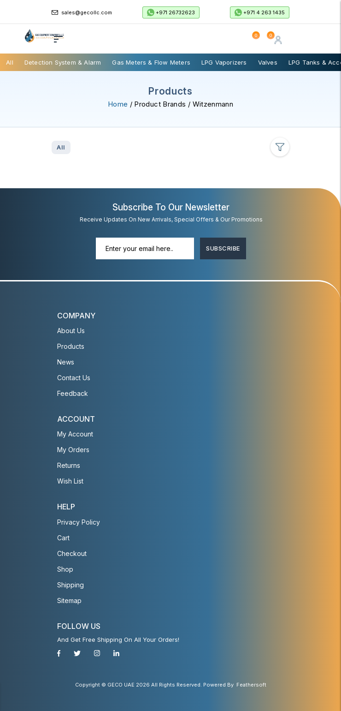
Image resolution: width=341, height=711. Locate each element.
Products (70, 346)
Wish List (70, 481)
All (9, 62)
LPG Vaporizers (224, 62)
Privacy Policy (78, 522)
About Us (71, 331)
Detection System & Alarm (62, 62)
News (65, 362)
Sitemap (69, 600)
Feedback (72, 393)
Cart (63, 537)
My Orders (73, 450)
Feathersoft (251, 684)
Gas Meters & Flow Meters (151, 62)
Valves (267, 62)
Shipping (70, 584)
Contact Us (73, 378)
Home (118, 104)
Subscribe (223, 248)
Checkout (72, 553)
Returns (68, 465)
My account (75, 434)
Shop (65, 569)
